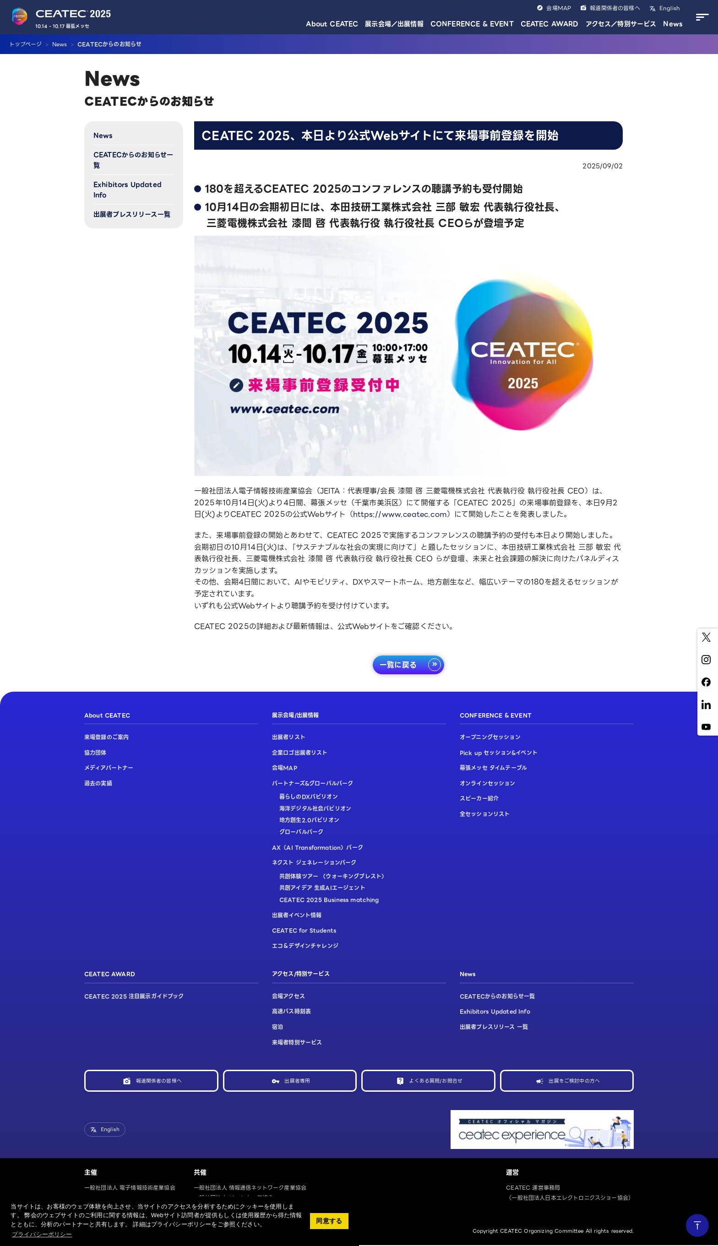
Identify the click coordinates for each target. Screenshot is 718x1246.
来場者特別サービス (297, 1042)
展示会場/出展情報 (295, 715)
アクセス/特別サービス (301, 974)
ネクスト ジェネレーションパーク (314, 863)
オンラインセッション (488, 783)
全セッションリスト (485, 814)
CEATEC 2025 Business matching (329, 899)
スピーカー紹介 (479, 799)
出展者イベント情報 (296, 915)
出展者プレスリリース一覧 (131, 214)
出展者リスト (288, 737)
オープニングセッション (490, 737)
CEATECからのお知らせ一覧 (133, 160)
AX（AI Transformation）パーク (317, 847)
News (672, 24)
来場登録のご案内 (106, 737)
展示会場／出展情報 (394, 24)
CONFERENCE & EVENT (472, 24)
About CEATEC (332, 24)
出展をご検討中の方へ (574, 1081)
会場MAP (558, 8)
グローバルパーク (301, 832)
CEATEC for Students (304, 930)
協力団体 (95, 752)
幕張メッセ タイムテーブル (493, 768)
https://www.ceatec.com (400, 514)
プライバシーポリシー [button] (42, 1234)
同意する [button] (329, 1220)
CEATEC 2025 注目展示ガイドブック (134, 996)
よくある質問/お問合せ (435, 1081)
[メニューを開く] (700, 17)
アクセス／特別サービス (621, 24)
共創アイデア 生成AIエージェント (322, 888)
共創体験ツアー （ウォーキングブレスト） (333, 876)
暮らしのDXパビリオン (308, 797)
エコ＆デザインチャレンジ (305, 946)
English (669, 8)
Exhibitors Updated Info (495, 1012)
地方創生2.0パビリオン (309, 820)
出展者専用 (297, 1081)
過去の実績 (98, 783)
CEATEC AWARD (550, 24)
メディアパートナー (108, 768)
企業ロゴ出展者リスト (300, 752)
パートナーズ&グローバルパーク (312, 783)
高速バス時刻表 (291, 1012)
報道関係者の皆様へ (615, 8)
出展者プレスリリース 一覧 (494, 1027)
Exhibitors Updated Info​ (127, 189)
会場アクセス (288, 996)
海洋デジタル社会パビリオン (315, 808)
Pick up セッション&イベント (499, 752)
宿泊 (277, 1027)
